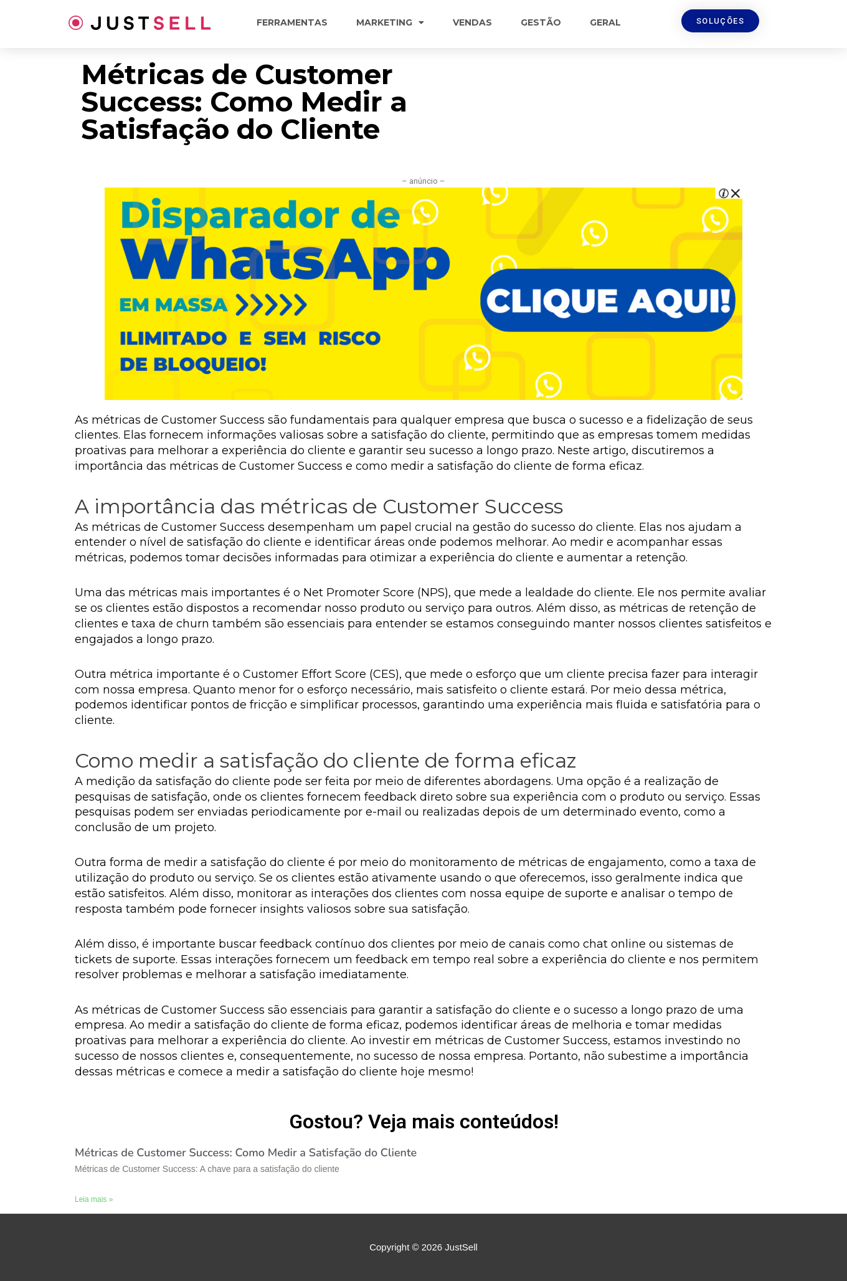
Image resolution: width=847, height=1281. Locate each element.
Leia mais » (94, 1199)
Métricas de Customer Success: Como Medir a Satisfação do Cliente (246, 1152)
